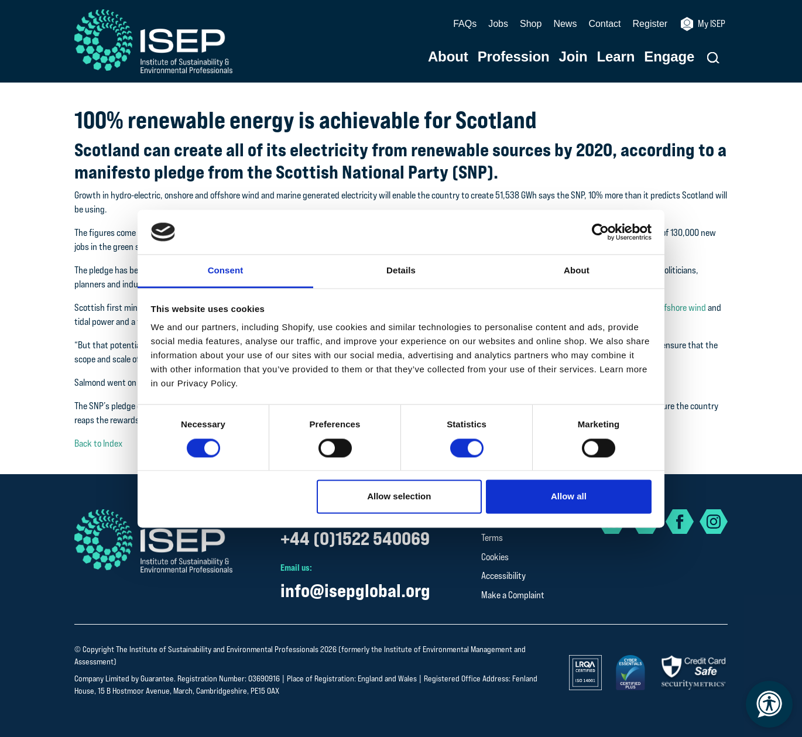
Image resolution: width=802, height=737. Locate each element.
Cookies (495, 557)
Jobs (498, 24)
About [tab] (576, 271)
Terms (492, 537)
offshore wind (681, 307)
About (448, 57)
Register (650, 24)
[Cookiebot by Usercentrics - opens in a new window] (600, 232)
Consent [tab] (226, 271)
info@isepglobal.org (355, 590)
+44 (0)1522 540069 (355, 538)
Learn (616, 57)
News (565, 24)
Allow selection (399, 497)
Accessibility (503, 575)
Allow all (569, 497)
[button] (713, 57)
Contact (604, 24)
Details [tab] (401, 271)
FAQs (465, 24)
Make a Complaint (512, 595)
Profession (514, 57)
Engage (669, 57)
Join (573, 57)
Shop (530, 24)
